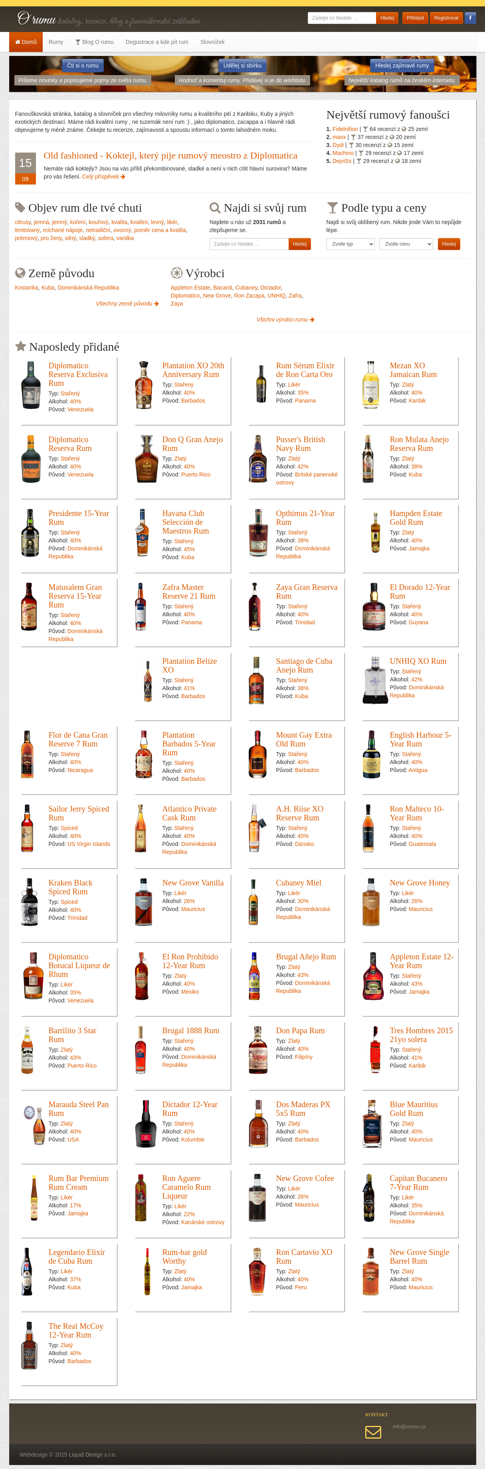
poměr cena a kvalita (160, 230)
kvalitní (139, 222)
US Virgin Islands (88, 844)
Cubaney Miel (299, 882)
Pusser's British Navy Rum (300, 444)
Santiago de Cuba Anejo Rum (304, 665)
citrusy (23, 222)
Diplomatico (185, 295)
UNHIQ (276, 295)
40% (75, 401)
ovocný (122, 230)
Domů (26, 42)
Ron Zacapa (249, 295)
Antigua (417, 770)
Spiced (69, 828)
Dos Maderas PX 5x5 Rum (303, 1109)
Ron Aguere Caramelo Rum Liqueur (186, 1187)
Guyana (418, 622)
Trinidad (305, 622)
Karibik (417, 400)
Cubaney (246, 287)
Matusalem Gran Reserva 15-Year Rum (75, 596)
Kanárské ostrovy (202, 1222)
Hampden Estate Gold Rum (416, 517)
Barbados (193, 400)
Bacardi (222, 287)
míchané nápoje (63, 230)
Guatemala (422, 844)
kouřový (98, 222)
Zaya (177, 303)
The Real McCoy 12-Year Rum (76, 1330)
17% (75, 1205)
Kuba (48, 287)
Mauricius (193, 909)
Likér (294, 384)
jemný (59, 222)
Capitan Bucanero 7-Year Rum (418, 1182)
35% (303, 392)
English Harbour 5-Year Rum (420, 739)
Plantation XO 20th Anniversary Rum (193, 370)
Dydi (339, 145)
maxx (340, 137)
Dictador (270, 287)
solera (105, 238)
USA (73, 1139)
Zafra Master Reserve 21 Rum (189, 591)
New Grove (217, 295)
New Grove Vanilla (193, 882)
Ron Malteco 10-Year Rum (417, 813)
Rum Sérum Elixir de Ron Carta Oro (305, 370)
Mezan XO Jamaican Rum (413, 370)
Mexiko (190, 992)
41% (189, 688)
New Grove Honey (420, 882)
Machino (344, 153)
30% (303, 901)
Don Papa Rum (300, 1030)
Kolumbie (192, 1139)
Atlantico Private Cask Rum (189, 813)
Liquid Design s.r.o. (92, 1454)
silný (70, 238)
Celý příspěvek (103, 176)
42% (303, 466)
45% (189, 549)
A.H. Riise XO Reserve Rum (300, 813)
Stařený (70, 393)
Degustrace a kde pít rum (157, 42)
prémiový (26, 238)
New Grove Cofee (305, 1178)
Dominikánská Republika (88, 287)
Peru (301, 1287)
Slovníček (212, 42)
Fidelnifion (346, 129)
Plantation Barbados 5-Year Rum (189, 744)
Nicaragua (80, 770)
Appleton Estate (190, 287)
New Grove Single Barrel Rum (419, 1256)
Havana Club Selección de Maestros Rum (185, 522)
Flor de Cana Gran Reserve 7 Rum (78, 739)
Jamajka (419, 548)
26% (189, 901)
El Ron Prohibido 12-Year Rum (190, 961)
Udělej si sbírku (243, 65)
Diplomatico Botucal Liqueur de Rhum (79, 965)
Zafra (295, 295)
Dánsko (304, 844)
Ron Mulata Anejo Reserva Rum (419, 444)
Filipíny (304, 1057)
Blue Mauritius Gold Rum (414, 1109)
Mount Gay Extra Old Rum (304, 739)
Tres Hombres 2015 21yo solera (421, 1035)
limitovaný (27, 230)
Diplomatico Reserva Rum (70, 444)
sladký (87, 238)
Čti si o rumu (83, 65)
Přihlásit (415, 18)
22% (189, 1214)
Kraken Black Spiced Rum (71, 887)
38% (416, 466)
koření (78, 222)
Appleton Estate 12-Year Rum (422, 961)
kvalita (119, 222)
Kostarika (26, 287)
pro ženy (51, 238)
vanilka (125, 238)
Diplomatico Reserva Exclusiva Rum (78, 374)
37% (75, 1279)
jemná (41, 222)
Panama (305, 400)
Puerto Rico (195, 474)
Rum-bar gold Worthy (184, 1256)
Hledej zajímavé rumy (402, 65)
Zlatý (408, 384)
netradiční (98, 230)
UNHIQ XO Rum (418, 661)
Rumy (56, 42)
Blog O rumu (94, 42)
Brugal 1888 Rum (191, 1030)
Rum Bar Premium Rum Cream (79, 1182)
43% (303, 975)
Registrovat (446, 18)
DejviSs (343, 161)
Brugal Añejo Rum (306, 956)
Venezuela (80, 409)
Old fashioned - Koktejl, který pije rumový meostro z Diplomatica (171, 155)
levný (157, 222)
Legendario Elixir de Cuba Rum (77, 1256)
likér (172, 222)
